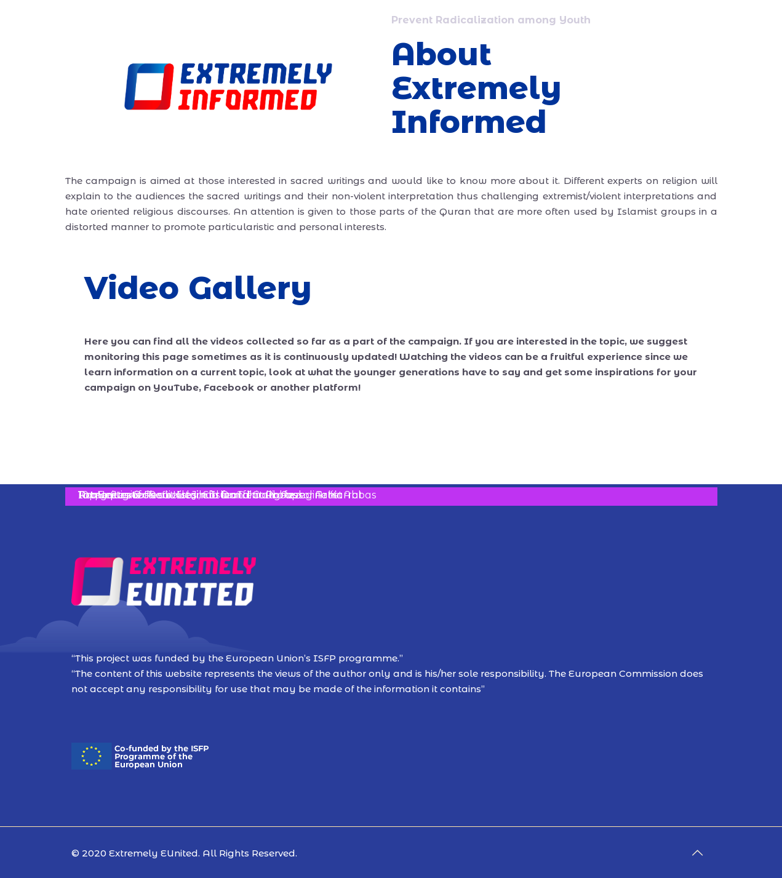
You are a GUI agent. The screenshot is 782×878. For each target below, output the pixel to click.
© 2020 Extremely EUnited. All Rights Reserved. (184, 853)
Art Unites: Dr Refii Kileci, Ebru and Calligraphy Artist (210, 495)
